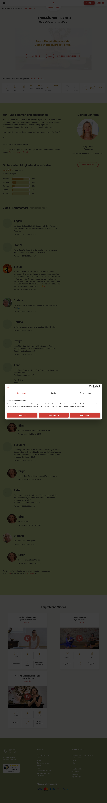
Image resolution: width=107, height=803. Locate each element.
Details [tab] (53, 393)
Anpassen (53, 415)
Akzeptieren (84, 415)
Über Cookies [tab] (85, 393)
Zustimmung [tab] (21, 393)
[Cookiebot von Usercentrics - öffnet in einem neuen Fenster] (90, 386)
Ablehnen (22, 415)
